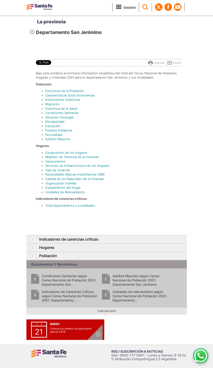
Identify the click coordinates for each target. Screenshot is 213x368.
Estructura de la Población (64, 91)
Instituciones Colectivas (62, 99)
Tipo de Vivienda (57, 170)
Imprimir (156, 62)
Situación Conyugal (59, 117)
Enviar (174, 62)
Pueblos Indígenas (58, 130)
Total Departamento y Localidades (70, 205)
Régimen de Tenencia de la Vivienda (71, 157)
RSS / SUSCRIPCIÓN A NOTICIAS (137, 351)
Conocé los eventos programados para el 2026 (71, 330)
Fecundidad (53, 135)
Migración (52, 104)
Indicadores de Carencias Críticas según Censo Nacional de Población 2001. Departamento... (69, 296)
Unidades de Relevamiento (65, 192)
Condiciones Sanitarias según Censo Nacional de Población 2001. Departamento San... (69, 280)
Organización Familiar (60, 183)
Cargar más (106, 311)
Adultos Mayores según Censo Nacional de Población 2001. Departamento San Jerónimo (136, 280)
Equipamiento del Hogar (63, 187)
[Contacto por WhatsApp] (200, 355)
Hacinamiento (55, 161)
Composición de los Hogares (66, 153)
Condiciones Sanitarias (62, 113)
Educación (52, 126)
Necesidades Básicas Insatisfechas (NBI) (75, 174)
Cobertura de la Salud (61, 108)
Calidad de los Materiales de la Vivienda (74, 179)
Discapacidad (54, 121)
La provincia (51, 22)
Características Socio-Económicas (70, 95)
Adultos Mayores (57, 139)
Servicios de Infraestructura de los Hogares (77, 165)
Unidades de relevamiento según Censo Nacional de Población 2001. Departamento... (140, 296)
